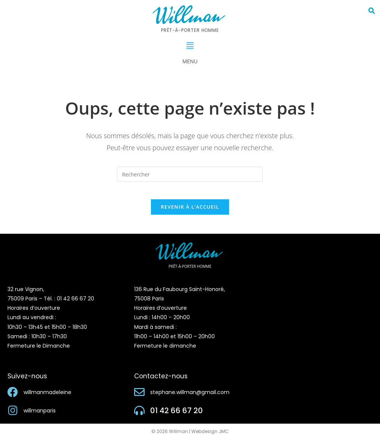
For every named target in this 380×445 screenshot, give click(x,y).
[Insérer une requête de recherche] (190, 174)
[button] (189, 46)
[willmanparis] (12, 416)
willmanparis (40, 416)
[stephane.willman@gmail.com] (139, 398)
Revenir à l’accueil (190, 212)
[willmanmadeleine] (12, 398)
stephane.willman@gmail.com (189, 398)
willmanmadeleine (47, 398)
